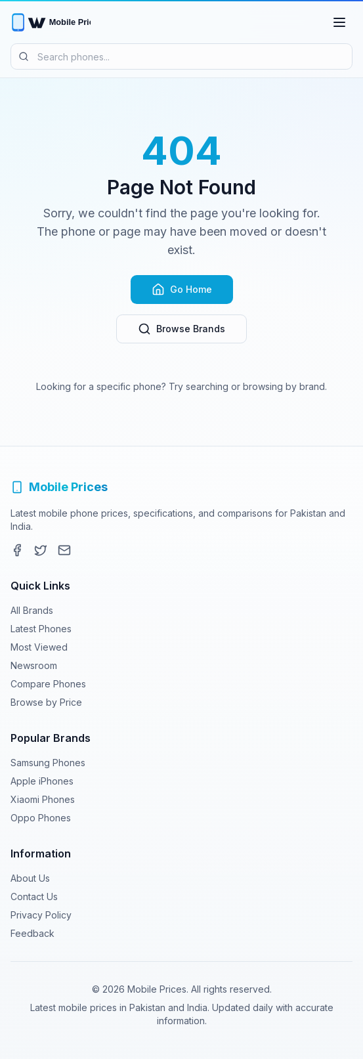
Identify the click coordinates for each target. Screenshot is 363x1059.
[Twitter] (40, 550)
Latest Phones (41, 628)
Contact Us (34, 896)
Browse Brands (181, 328)
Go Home (182, 289)
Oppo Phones (41, 817)
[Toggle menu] (339, 22)
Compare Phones (48, 683)
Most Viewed (39, 647)
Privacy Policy (41, 914)
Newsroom (34, 665)
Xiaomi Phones (43, 799)
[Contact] (64, 550)
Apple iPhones (42, 781)
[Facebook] (17, 550)
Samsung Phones (48, 762)
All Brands (32, 610)
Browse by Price (46, 702)
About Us (30, 878)
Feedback (32, 933)
